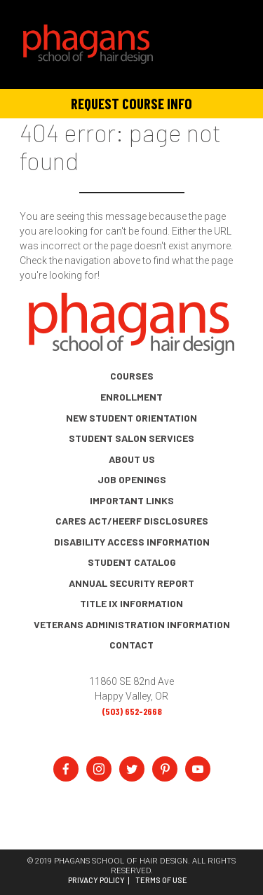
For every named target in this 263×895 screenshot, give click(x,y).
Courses (132, 376)
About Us (132, 459)
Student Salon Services (131, 438)
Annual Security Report (131, 583)
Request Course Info (131, 103)
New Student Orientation (131, 418)
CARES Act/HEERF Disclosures (131, 521)
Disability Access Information (132, 542)
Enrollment (131, 397)
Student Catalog (132, 562)
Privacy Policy (96, 880)
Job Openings (131, 479)
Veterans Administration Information (132, 624)
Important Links (132, 500)
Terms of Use (161, 880)
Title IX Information (131, 603)
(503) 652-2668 (132, 711)
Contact (131, 645)
